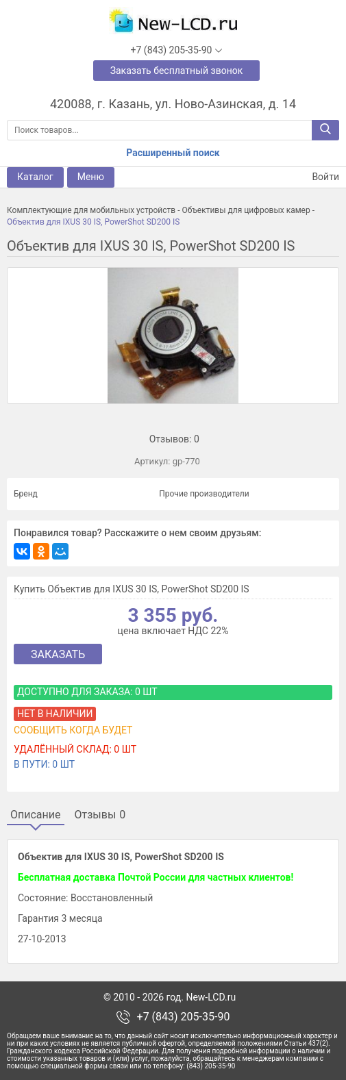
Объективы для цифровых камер (246, 210)
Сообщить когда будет (73, 730)
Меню (90, 176)
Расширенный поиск (172, 152)
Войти (317, 177)
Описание (35, 815)
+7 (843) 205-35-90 (183, 1017)
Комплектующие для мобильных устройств (91, 210)
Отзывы (100, 815)
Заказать (58, 654)
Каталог (35, 176)
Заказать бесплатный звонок (176, 70)
